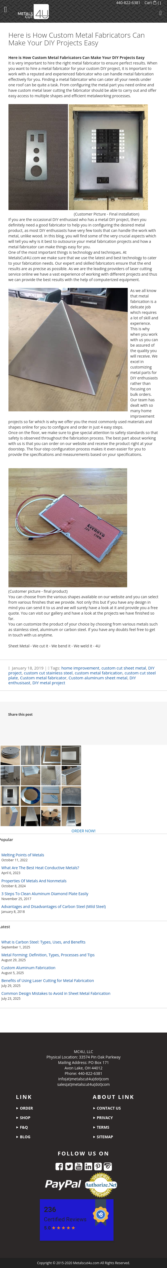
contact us (107, 1108)
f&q (22, 1127)
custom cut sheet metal (124, 668)
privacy (103, 1117)
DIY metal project (48, 682)
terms (101, 1127)
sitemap (103, 1136)
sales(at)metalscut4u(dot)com (83, 1084)
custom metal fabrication (99, 673)
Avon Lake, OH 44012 (84, 1068)
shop (23, 1117)
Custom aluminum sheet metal (97, 677)
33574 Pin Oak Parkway (99, 1057)
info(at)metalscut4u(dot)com (83, 1078)
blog (23, 1136)
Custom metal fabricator (43, 677)
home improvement (80, 668)
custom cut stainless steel (48, 673)
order (24, 1108)
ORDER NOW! (83, 830)
